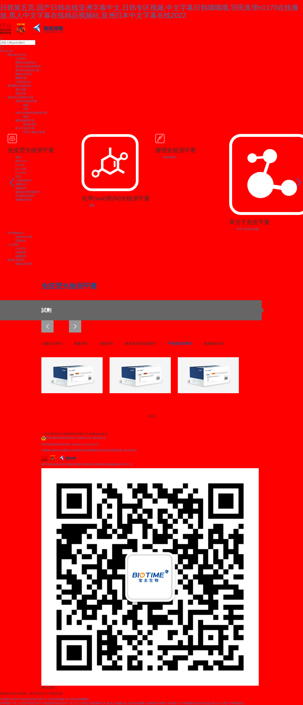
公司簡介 (20, 58)
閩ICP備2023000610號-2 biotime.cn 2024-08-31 (70, 444)
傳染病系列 (30, 124)
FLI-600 (20, 164)
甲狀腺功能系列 (24, 195)
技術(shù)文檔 (23, 236)
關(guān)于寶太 (17, 54)
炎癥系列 (20, 188)
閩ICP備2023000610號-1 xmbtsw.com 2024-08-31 (76, 437)
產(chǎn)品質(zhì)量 (27, 70)
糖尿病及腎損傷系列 (27, 192)
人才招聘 (13, 244)
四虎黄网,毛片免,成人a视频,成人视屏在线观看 (117, 703)
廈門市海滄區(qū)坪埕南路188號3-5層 (64, 464)
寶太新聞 (20, 89)
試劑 (26, 108)
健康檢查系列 (23, 199)
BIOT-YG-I (21, 161)
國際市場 (20, 77)
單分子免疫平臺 (24, 128)
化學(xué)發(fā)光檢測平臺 (31, 112)
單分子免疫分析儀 (34, 132)
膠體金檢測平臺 (24, 120)
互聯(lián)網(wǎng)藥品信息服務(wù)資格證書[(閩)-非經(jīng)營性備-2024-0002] (89, 450)
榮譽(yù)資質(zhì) (25, 62)
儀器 (26, 105)
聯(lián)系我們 (16, 260)
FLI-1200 (20, 168)
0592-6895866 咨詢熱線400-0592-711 (110, 464)
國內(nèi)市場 (23, 74)
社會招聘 (20, 252)
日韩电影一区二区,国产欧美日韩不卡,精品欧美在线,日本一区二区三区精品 (44, 703)
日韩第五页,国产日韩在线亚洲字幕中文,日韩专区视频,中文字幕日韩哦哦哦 (44, 699)
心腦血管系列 (23, 180)
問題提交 (20, 240)
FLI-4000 (20, 172)
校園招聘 (20, 256)
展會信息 (20, 93)
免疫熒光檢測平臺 (26, 101)
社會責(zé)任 (23, 81)
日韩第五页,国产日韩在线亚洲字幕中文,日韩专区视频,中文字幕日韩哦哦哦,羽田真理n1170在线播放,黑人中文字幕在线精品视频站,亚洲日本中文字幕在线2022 (149, 11)
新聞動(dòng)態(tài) (19, 85)
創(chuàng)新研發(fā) (28, 66)
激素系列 (20, 184)
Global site (6, 50)
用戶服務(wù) (16, 232)
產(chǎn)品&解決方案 (20, 97)
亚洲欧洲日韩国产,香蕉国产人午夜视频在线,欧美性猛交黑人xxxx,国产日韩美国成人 (195, 703)
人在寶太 (20, 248)
